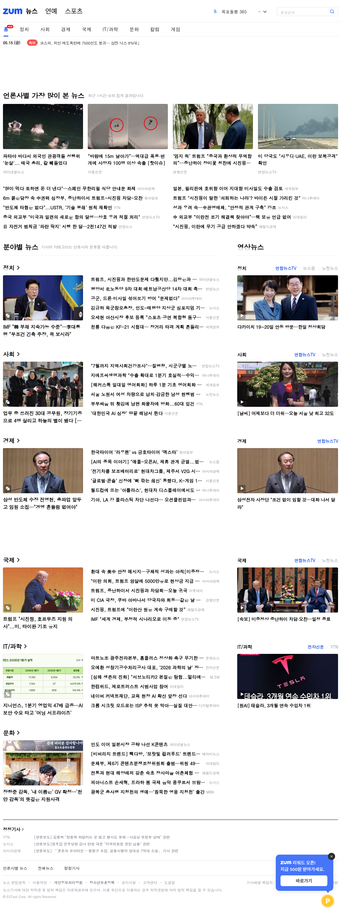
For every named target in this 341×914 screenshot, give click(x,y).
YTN (334, 647)
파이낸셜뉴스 (13, 171)
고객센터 (150, 882)
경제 (66, 29)
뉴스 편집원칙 (14, 882)
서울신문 (95, 171)
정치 (24, 29)
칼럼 (155, 29)
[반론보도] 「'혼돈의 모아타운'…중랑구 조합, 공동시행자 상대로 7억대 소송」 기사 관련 (106, 850)
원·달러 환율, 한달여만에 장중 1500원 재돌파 (78, 39)
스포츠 (74, 11)
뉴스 (32, 11)
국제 (86, 29)
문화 (134, 29)
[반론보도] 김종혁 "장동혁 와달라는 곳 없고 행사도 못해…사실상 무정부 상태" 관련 (102, 836)
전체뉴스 (45, 868)
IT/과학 (110, 29)
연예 (51, 11)
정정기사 (11, 829)
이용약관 (40, 882)
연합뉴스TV (267, 171)
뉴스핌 (309, 268)
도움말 (169, 882)
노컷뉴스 (330, 268)
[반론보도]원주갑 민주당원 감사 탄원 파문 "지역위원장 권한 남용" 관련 (92, 843)
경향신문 (180, 171)
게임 (175, 29)
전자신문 (315, 647)
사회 (45, 29)
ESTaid (12, 896)
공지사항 (129, 882)
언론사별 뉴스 (15, 868)
